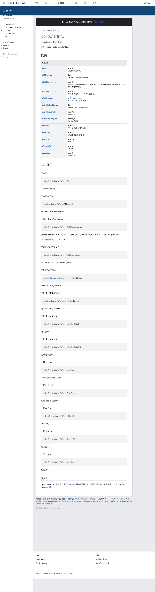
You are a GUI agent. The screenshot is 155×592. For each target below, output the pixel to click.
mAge (44, 68)
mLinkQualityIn (49, 112)
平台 (37, 3)
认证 (85, 3)
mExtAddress (47, 98)
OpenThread (45, 30)
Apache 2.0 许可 (110, 499)
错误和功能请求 (102, 559)
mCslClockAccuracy (51, 82)
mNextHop (46, 125)
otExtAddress (74, 98)
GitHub (147, 3)
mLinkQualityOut (49, 119)
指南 (46, 3)
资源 (94, 3)
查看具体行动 (99, 22)
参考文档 (56, 30)
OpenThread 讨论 (102, 563)
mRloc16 (45, 139)
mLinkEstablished (50, 105)
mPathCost (46, 132)
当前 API (7, 10)
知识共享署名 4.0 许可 (72, 499)
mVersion (46, 153)
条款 (37, 573)
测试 (76, 3)
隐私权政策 (46, 573)
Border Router (41, 563)
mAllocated (47, 75)
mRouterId (46, 146)
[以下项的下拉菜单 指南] (51, 3)
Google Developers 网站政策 (58, 501)
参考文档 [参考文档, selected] (61, 3)
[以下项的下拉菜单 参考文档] (67, 3)
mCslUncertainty (50, 91)
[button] (16, 30)
